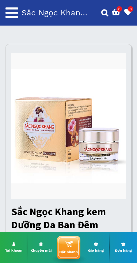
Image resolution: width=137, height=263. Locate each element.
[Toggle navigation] (11, 12)
